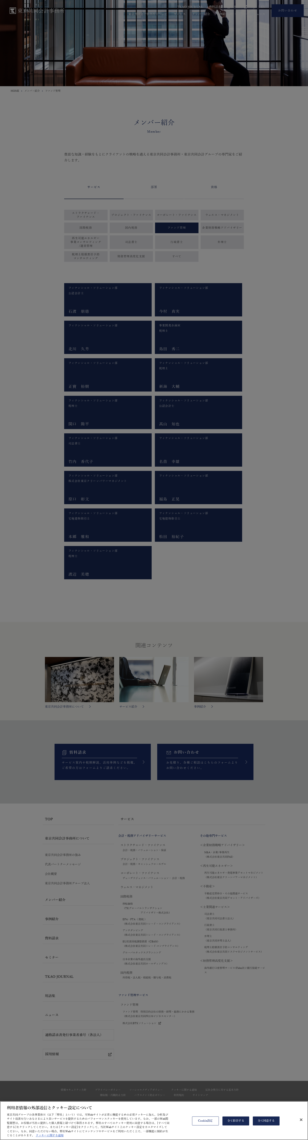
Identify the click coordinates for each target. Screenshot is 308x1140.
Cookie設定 (205, 1128)
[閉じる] (301, 1127)
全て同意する (266, 1128)
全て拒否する (235, 1128)
